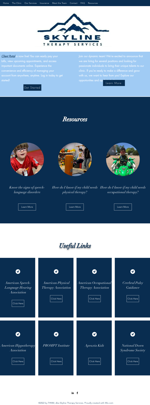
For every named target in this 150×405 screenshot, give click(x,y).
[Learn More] (114, 83)
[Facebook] (77, 392)
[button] (123, 207)
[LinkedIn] (72, 392)
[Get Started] (32, 87)
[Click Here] (18, 303)
